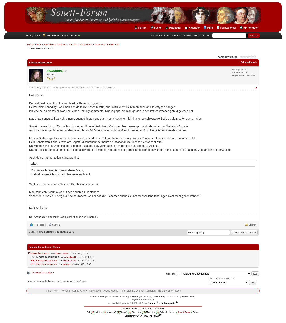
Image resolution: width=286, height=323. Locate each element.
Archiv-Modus (110, 290)
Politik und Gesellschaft (107, 44)
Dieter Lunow (61, 253)
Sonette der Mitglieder (55, 44)
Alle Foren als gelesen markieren (138, 290)
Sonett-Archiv (79, 290)
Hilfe (210, 27)
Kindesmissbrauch (38, 253)
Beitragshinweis (249, 62)
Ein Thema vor (64, 231)
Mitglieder (175, 27)
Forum (142, 27)
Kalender (194, 27)
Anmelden (52, 35)
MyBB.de (134, 296)
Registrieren (69, 35)
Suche (158, 27)
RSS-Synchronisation (169, 290)
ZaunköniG (108, 88)
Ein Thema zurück (42, 231)
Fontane (152, 303)
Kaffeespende (168, 303)
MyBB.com (158, 296)
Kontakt (66, 290)
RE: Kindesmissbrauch (44, 260)
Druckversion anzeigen (43, 272)
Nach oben (95, 290)
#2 (255, 87)
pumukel (67, 264)
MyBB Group (188, 296)
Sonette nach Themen (80, 44)
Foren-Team (52, 290)
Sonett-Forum (34, 44)
